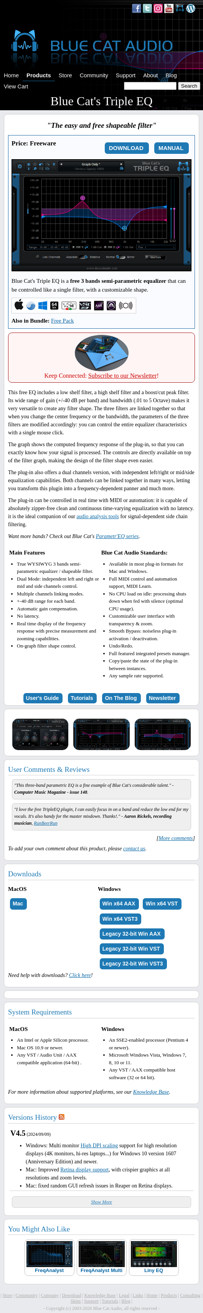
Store (65, 75)
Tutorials (82, 698)
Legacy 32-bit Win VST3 (132, 964)
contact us (134, 848)
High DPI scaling (99, 1145)
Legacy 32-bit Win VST (131, 949)
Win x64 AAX (118, 903)
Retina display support (84, 1170)
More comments (175, 838)
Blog (171, 75)
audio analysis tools (97, 516)
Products (38, 75)
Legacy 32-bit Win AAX (131, 934)
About (150, 75)
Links (138, 1295)
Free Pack (62, 321)
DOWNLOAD (126, 148)
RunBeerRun (45, 823)
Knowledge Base (151, 1092)
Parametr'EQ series (117, 536)
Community (94, 75)
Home (11, 75)
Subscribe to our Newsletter (122, 375)
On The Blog (121, 698)
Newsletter (162, 698)
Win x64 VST (161, 903)
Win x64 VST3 (120, 919)
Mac (18, 903)
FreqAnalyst (49, 1270)
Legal (124, 1295)
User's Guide (42, 698)
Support (125, 75)
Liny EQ (153, 1270)
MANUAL (171, 148)
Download (71, 1295)
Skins (76, 1301)
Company (50, 1295)
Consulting (190, 1295)
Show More (101, 1202)
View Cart (16, 86)
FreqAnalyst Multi (101, 1270)
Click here (80, 975)
